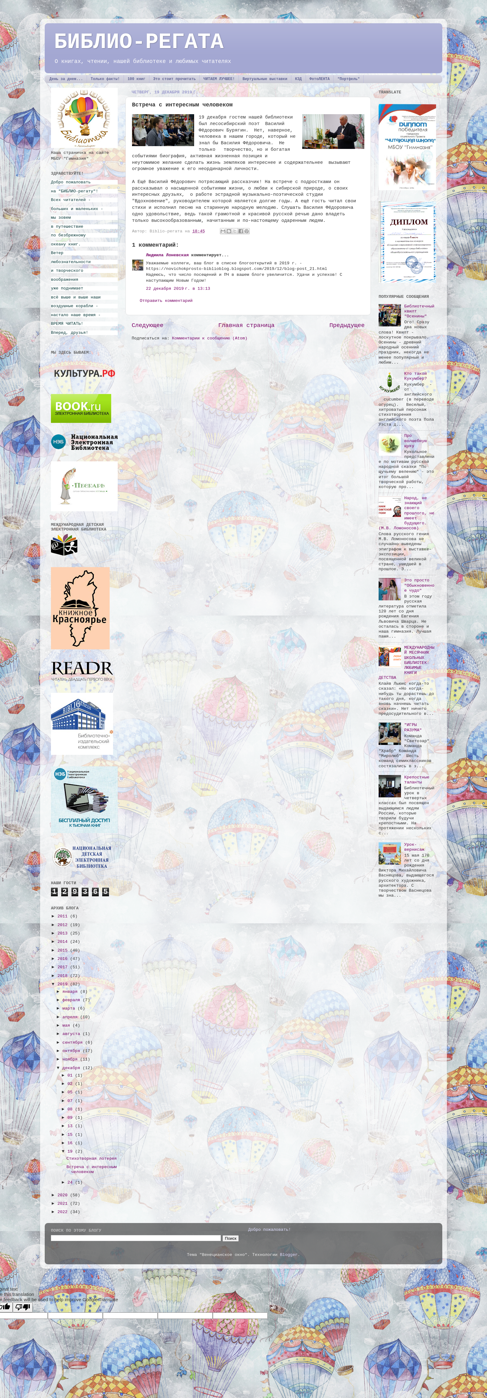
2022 (63, 1212)
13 (71, 1126)
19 (71, 1151)
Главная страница (246, 325)
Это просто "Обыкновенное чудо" (419, 585)
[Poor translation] (23, 1307)
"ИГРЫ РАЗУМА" (413, 727)
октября (72, 1051)
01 (71, 1075)
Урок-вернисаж (414, 847)
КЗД (298, 79)
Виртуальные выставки (265, 79)
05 (71, 1092)
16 (71, 1143)
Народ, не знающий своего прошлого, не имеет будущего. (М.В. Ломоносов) (407, 513)
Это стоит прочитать (174, 79)
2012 (63, 925)
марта (70, 1008)
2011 (63, 916)
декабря (72, 1068)
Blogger (289, 1254)
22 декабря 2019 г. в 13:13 (178, 288)
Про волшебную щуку (415, 440)
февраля (72, 1000)
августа (72, 1034)
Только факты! (105, 79)
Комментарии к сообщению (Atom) (210, 338)
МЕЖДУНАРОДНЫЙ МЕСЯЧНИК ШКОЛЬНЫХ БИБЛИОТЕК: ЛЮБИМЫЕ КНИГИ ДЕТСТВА (407, 662)
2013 (63, 933)
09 (71, 1117)
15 (71, 1134)
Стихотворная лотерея (91, 1158)
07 (71, 1101)
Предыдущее (347, 325)
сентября (73, 1042)
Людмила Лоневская (167, 255)
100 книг (137, 79)
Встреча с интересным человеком (91, 1169)
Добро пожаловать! (269, 1229)
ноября (71, 1059)
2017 (63, 967)
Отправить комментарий (166, 300)
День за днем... (66, 79)
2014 (63, 941)
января (71, 991)
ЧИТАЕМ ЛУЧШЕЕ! (219, 79)
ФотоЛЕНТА (320, 79)
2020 (63, 1195)
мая (67, 1025)
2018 (63, 976)
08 (71, 1109)
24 (71, 1182)
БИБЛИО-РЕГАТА (139, 42)
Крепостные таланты (416, 780)
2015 (63, 950)
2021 (63, 1203)
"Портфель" (348, 79)
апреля (71, 1017)
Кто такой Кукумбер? (415, 376)
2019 (63, 984)
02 (71, 1084)
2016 (63, 959)
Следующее (147, 325)
